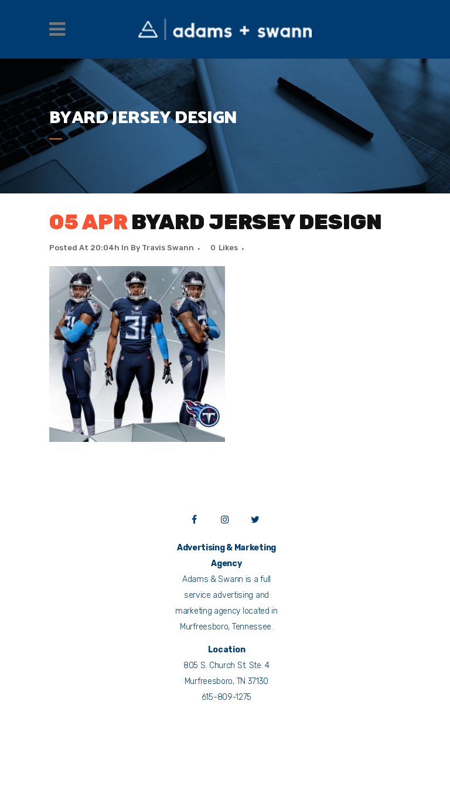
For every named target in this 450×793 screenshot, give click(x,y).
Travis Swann (168, 247)
